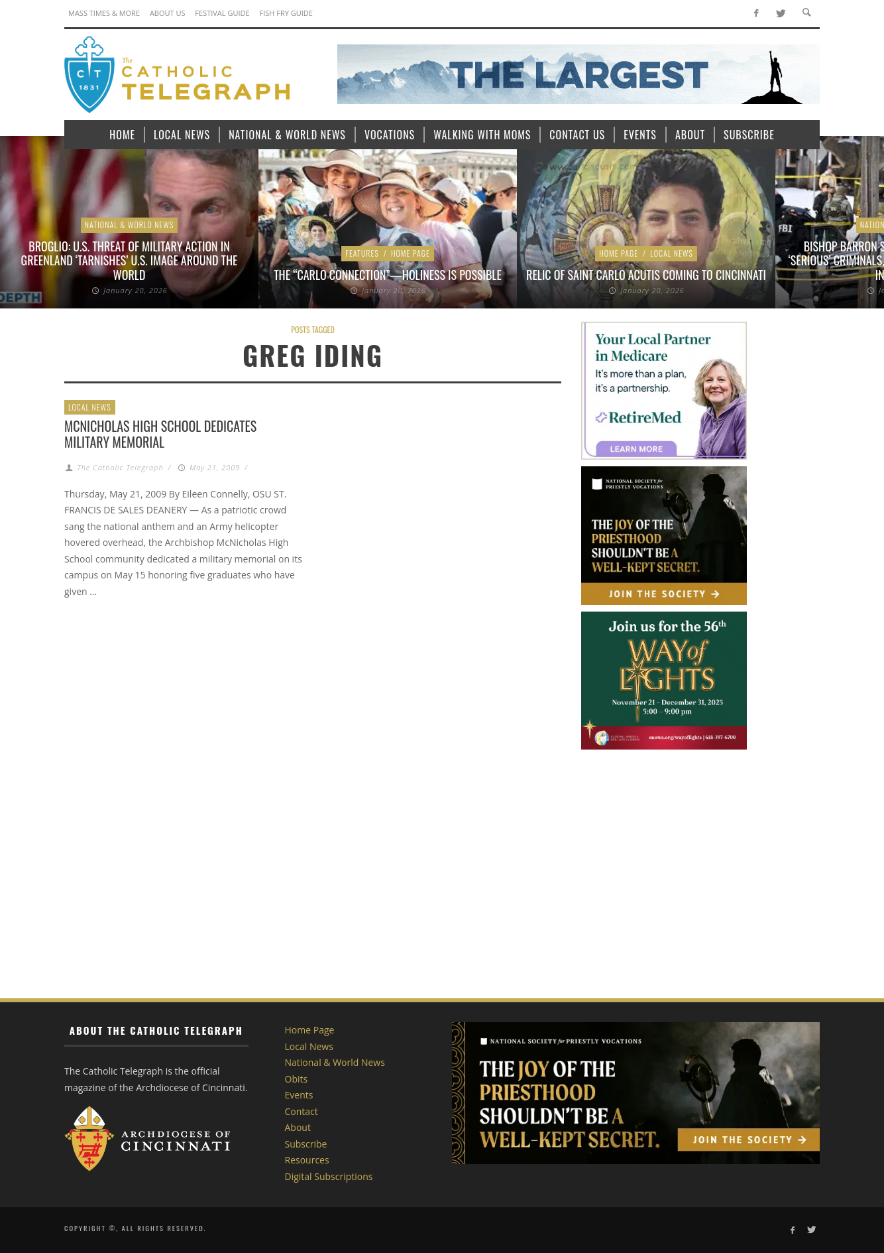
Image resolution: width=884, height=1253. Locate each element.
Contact (301, 1111)
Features (362, 253)
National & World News (129, 224)
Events (299, 1094)
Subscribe (306, 1144)
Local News (671, 253)
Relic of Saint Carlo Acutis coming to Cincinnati (646, 274)
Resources (307, 1160)
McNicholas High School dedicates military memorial (160, 434)
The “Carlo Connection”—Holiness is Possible (388, 274)
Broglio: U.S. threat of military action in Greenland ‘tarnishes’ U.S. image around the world (129, 260)
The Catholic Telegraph (120, 467)
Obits (296, 1079)
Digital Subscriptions (329, 1176)
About (298, 1127)
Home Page (410, 253)
